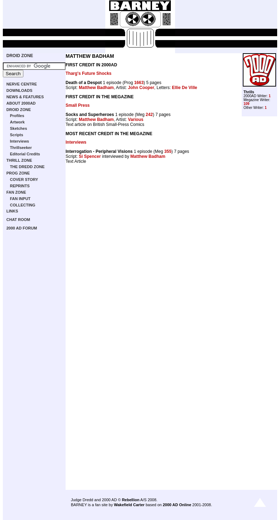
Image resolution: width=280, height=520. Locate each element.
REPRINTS (20, 186)
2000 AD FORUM (21, 228)
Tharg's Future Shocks (89, 73)
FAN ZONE (16, 192)
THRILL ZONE (19, 160)
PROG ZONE (18, 173)
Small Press (78, 105)
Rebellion (131, 500)
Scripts (16, 135)
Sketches (18, 128)
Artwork (17, 122)
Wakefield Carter (129, 505)
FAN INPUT (20, 199)
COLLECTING (22, 205)
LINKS (12, 211)
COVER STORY (24, 179)
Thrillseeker (21, 147)
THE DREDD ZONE (27, 167)
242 (149, 114)
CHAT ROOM (18, 219)
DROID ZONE (19, 55)
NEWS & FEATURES (25, 97)
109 (246, 104)
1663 (139, 82)
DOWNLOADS (19, 90)
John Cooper (141, 87)
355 (168, 151)
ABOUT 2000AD (21, 103)
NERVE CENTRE (21, 84)
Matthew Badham (96, 87)
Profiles (17, 116)
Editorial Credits (25, 154)
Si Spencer (90, 156)
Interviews (19, 141)
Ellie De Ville (184, 87)
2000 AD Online (177, 505)
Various (135, 119)
